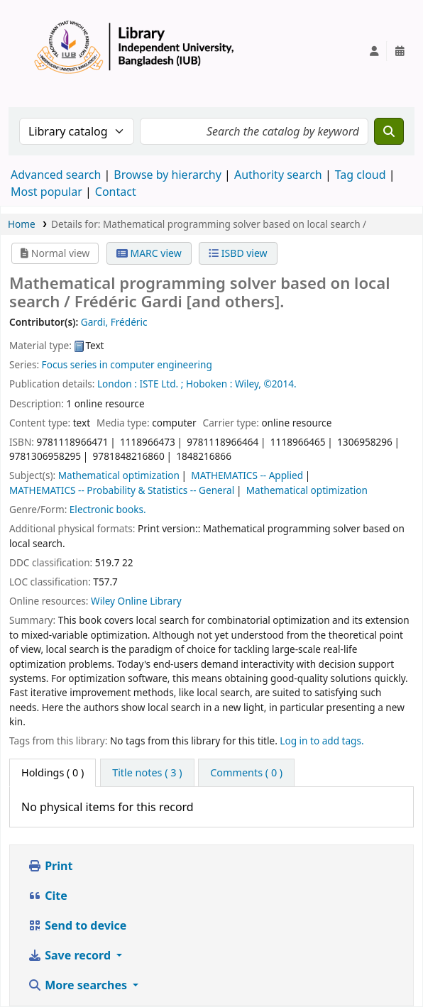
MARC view (149, 253)
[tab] (147, 773)
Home (21, 224)
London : (117, 383)
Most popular (46, 191)
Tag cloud (360, 174)
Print (50, 866)
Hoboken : (209, 383)
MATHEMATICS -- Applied (247, 475)
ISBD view (238, 253)
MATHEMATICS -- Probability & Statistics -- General (121, 490)
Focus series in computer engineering (127, 364)
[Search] (389, 131)
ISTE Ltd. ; (161, 383)
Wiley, (248, 383)
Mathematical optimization (119, 475)
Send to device (77, 925)
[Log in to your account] (374, 51)
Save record (71, 955)
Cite (47, 895)
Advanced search (56, 174)
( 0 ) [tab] (52, 772)
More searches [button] (79, 985)
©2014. (280, 383)
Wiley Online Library (136, 600)
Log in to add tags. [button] (321, 740)
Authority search (278, 174)
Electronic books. (108, 509)
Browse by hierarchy (167, 174)
